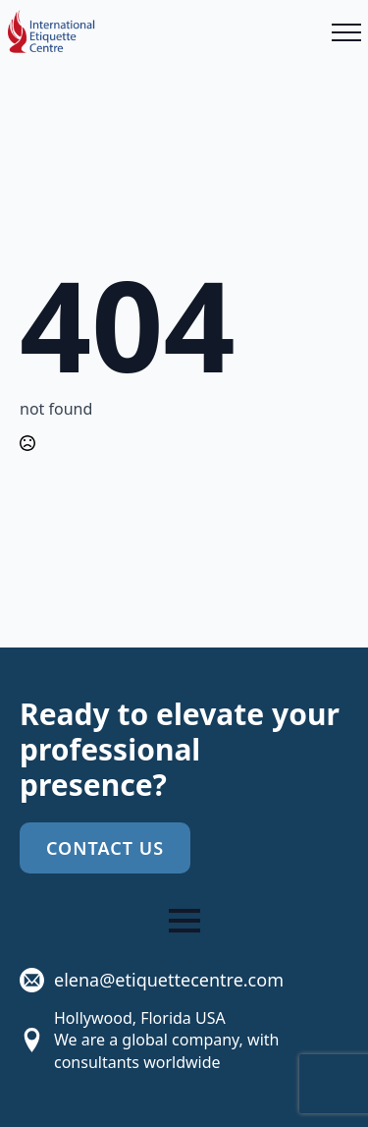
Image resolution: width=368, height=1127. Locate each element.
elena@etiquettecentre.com (169, 979)
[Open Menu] (346, 32)
